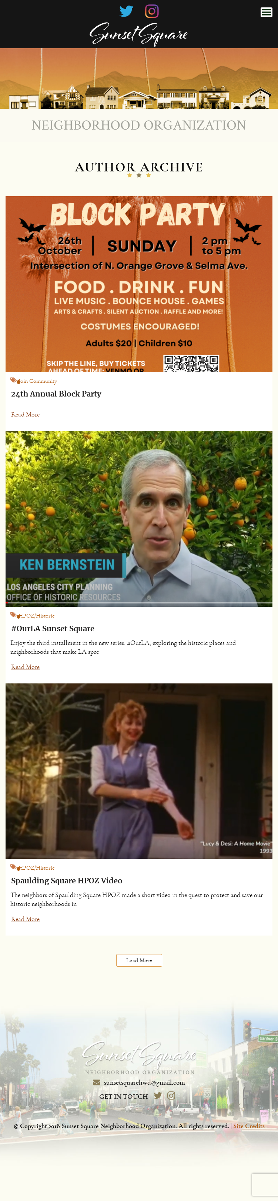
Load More (139, 960)
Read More (25, 414)
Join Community (38, 381)
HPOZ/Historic (37, 616)
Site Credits (249, 1126)
